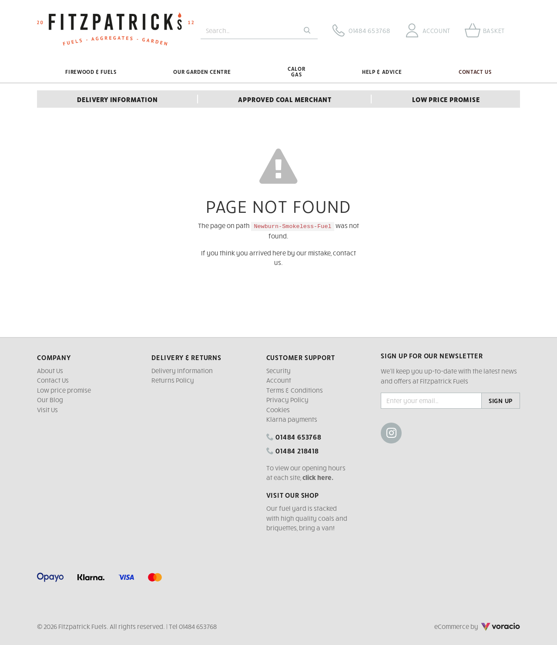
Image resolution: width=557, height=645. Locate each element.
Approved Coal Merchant (285, 99)
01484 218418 (292, 450)
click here (317, 477)
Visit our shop (292, 494)
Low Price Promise (446, 99)
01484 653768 (294, 436)
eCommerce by (477, 626)
